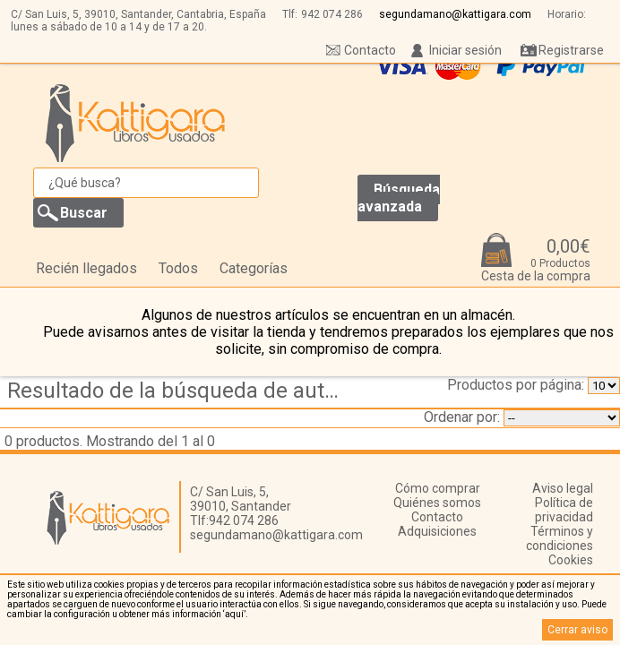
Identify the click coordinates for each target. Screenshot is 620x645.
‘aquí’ (234, 614)
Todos (178, 268)
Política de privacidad (564, 509)
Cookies (570, 560)
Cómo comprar (437, 488)
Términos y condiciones (559, 538)
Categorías (254, 268)
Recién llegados (86, 268)
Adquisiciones (437, 531)
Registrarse (571, 50)
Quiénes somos (437, 502)
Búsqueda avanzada (398, 198)
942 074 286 (332, 14)
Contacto (370, 50)
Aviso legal (562, 488)
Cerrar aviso (577, 630)
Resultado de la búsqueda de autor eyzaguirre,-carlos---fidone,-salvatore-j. (181, 390)
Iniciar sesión (465, 50)
